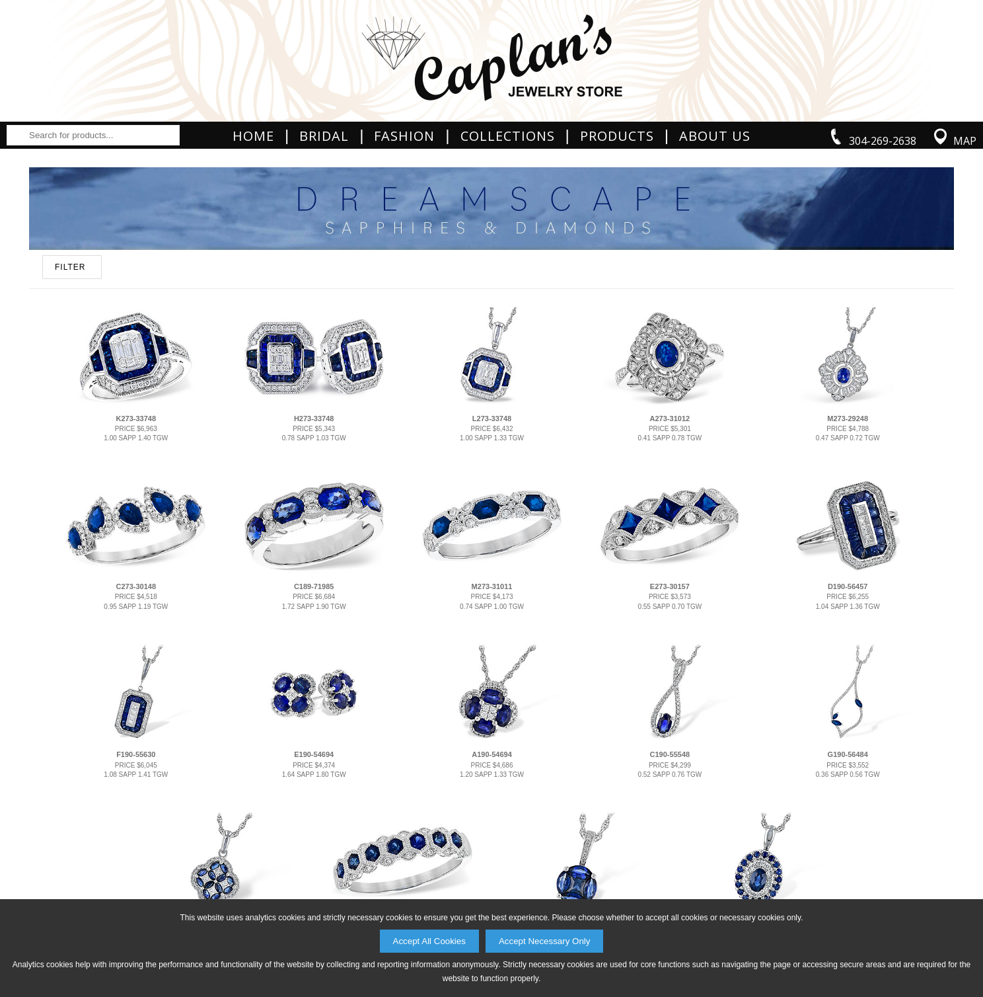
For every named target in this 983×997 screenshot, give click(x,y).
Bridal (324, 136)
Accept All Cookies (429, 941)
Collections (507, 136)
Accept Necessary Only (545, 941)
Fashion (404, 136)
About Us (714, 136)
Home (253, 136)
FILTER (70, 267)
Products (617, 136)
